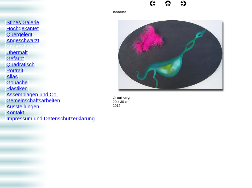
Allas (12, 76)
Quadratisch (21, 64)
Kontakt (15, 112)
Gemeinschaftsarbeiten (33, 100)
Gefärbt (15, 58)
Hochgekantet (23, 28)
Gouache (17, 82)
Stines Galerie (23, 22)
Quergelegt (19, 34)
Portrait (15, 70)
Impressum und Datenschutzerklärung (51, 118)
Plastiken (17, 88)
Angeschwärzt (23, 40)
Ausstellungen (23, 106)
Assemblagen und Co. (32, 94)
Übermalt (17, 52)
